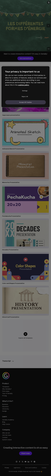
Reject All (25, 96)
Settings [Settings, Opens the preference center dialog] (25, 91)
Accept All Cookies (25, 102)
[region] (25, 86)
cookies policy (23, 85)
